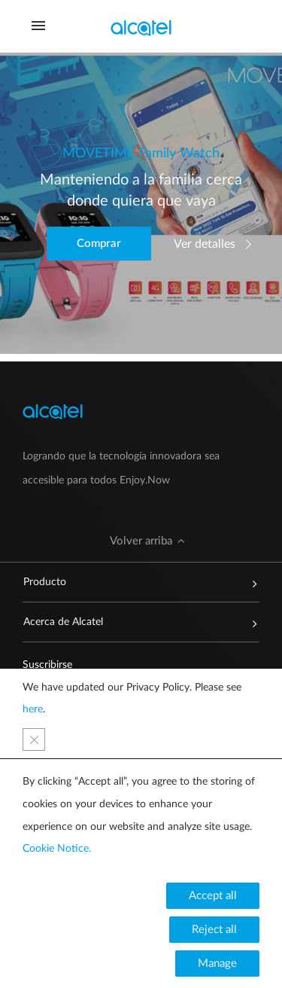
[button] (99, 244)
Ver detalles (204, 244)
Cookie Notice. (57, 848)
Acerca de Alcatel (133, 622)
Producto (133, 582)
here (33, 709)
